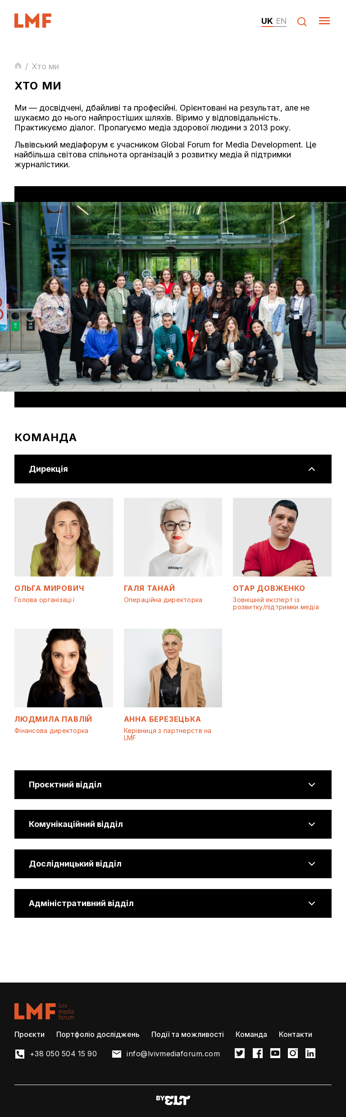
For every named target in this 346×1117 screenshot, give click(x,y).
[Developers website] (173, 1101)
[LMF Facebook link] (260, 1054)
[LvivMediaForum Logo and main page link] (41, 25)
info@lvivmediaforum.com (175, 1054)
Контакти (295, 1034)
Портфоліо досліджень (98, 1034)
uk (267, 21)
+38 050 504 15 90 (64, 1054)
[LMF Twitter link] (242, 1054)
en (281, 21)
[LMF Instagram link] (295, 1054)
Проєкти (29, 1034)
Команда (251, 1034)
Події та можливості (187, 1034)
